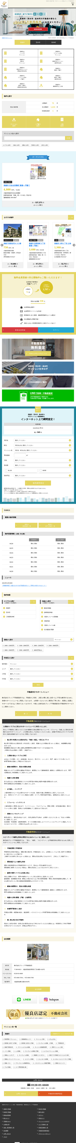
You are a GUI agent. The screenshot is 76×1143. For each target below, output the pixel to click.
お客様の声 (6, 1124)
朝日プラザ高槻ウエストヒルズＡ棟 (59, 1055)
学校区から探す (35, 145)
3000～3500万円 (9, 650)
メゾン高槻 (7, 1051)
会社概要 (5, 1131)
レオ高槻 (17, 1051)
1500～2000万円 (24, 645)
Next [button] (72, 22)
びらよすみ (52, 1039)
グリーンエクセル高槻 (24, 1047)
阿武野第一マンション (10, 1039)
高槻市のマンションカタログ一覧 (63, 1034)
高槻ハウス (7, 1063)
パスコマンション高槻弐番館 (42, 1063)
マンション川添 (40, 1039)
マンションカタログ (43, 1121)
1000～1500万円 (9, 645)
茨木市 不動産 (42, 1109)
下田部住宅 (61, 1043)
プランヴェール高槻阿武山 (22, 1063)
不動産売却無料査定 (43, 1131)
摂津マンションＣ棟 (57, 1047)
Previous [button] (3, 22)
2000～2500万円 (39, 645)
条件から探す (44, 145)
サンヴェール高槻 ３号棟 (45, 1043)
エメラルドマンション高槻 (50, 1051)
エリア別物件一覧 (43, 1124)
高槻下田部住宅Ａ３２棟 (12, 243)
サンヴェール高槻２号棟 (31, 1051)
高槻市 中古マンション (7, 38)
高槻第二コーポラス (39, 1055)
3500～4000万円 (24, 650)
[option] (38, 22)
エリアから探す (7, 145)
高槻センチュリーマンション (12, 1059)
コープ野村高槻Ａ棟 (20, 1067)
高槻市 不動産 (7, 1109)
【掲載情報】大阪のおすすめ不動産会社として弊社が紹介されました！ (24, 585)
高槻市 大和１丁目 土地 (62, 243)
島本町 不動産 (7, 1112)
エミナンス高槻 (29, 1059)
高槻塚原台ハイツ (26, 1039)
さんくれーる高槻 (43, 1059)
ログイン (40, 1115)
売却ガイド (41, 1118)
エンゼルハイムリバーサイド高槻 (62, 1059)
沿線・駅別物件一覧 (8, 1127)
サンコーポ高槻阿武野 (41, 1047)
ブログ (5, 1137)
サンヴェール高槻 (24, 1055)
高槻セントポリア (9, 1055)
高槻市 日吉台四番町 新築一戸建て (17, 185)
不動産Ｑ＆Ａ (7, 1121)
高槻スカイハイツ (60, 1063)
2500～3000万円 (53, 645)
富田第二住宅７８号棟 (10, 1043)
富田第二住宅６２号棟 (27, 1043)
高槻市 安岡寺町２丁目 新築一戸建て (37, 244)
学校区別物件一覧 (43, 1127)
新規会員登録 (7, 1115)
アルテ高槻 (7, 1067)
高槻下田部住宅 (8, 1047)
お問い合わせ (7, 1134)
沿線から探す (16, 145)
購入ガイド (6, 1118)
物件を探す (41, 1112)
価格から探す (25, 145)
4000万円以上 (38, 650)
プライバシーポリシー (44, 1134)
